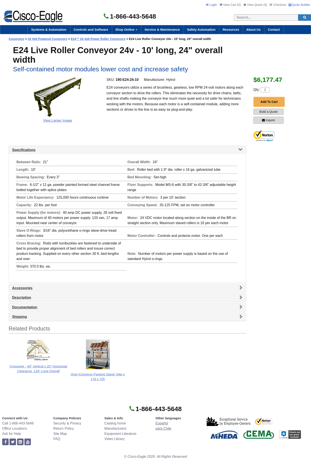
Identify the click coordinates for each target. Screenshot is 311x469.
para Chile (163, 428)
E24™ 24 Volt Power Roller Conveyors (98, 39)
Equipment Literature (120, 434)
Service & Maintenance (162, 29)
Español (162, 423)
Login (211, 4)
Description (21, 297)
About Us (253, 29)
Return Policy (63, 428)
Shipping (19, 317)
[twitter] (13, 442)
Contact (274, 29)
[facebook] (5, 442)
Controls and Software (91, 29)
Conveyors (16, 39)
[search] (304, 17)
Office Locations (14, 428)
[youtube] (27, 442)
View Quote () (255, 4)
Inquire (268, 120)
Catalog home (115, 423)
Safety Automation (201, 29)
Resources (231, 29)
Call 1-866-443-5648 (18, 423)
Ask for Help (11, 434)
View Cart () (230, 4)
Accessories (22, 288)
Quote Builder (299, 4)
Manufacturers (115, 428)
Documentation (24, 307)
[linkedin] (20, 442)
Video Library (114, 439)
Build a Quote (268, 111)
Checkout (278, 4)
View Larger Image (57, 120)
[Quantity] (265, 90)
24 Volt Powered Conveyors (47, 39)
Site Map (60, 434)
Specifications (23, 150)
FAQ (56, 439)
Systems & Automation (49, 29)
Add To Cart (269, 102)
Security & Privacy (67, 423)
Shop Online (126, 29)
